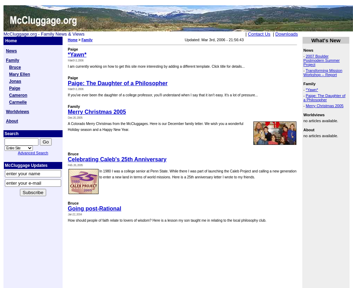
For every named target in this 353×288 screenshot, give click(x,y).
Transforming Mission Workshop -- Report (322, 72)
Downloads (286, 34)
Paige (14, 88)
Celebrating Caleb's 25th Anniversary (117, 159)
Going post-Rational (94, 209)
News (11, 51)
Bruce (15, 67)
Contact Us (259, 34)
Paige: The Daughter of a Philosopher (117, 83)
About (12, 121)
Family (12, 60)
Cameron (18, 95)
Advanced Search (33, 153)
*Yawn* (77, 55)
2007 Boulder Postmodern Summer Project (321, 60)
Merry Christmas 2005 (97, 112)
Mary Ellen (19, 74)
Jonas (15, 81)
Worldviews (17, 111)
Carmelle (18, 102)
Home (73, 40)
